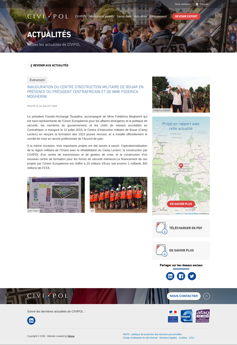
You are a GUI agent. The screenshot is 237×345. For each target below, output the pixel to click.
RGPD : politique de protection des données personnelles (152, 334)
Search (206, 16)
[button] (56, 195)
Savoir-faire (124, 16)
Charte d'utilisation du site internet (140, 337)
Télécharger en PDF (185, 228)
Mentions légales (168, 337)
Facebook (181, 276)
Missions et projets (101, 16)
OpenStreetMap (191, 214)
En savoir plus (181, 204)
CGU (191, 337)
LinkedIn (170, 276)
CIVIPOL (81, 16)
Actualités (140, 16)
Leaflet (178, 214)
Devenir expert (186, 16)
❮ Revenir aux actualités (49, 65)
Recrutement (158, 16)
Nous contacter (182, 4)
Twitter (192, 276)
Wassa (70, 336)
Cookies (183, 337)
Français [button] (204, 4)
